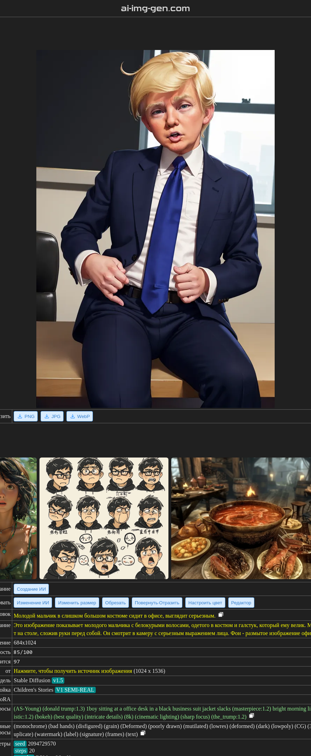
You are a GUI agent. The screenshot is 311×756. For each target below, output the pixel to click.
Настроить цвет (205, 602)
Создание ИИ (31, 589)
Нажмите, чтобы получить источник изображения (73, 671)
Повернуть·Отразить (157, 602)
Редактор (241, 602)
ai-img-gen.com (155, 8)
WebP (80, 416)
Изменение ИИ (33, 602)
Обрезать (115, 602)
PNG (26, 416)
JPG (52, 416)
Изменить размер (77, 602)
